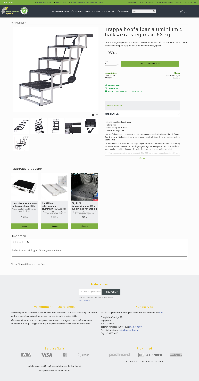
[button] (92, 115)
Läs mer (142, 158)
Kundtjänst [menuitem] (189, 3)
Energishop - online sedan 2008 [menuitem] (141, 3)
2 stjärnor (15, 242)
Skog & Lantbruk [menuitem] (60, 11)
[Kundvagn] (187, 11)
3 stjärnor (18, 242)
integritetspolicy (84, 300)
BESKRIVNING (112, 114)
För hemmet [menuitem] (77, 11)
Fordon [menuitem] (106, 11)
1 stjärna (13, 242)
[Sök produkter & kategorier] (142, 11)
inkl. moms (8, 3)
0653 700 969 (135, 326)
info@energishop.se (128, 330)
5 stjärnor (22, 242)
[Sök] (154, 11)
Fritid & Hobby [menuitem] (92, 11)
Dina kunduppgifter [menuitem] (164, 3)
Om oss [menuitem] (178, 3)
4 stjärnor (20, 242)
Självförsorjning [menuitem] (120, 11)
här (161, 312)
